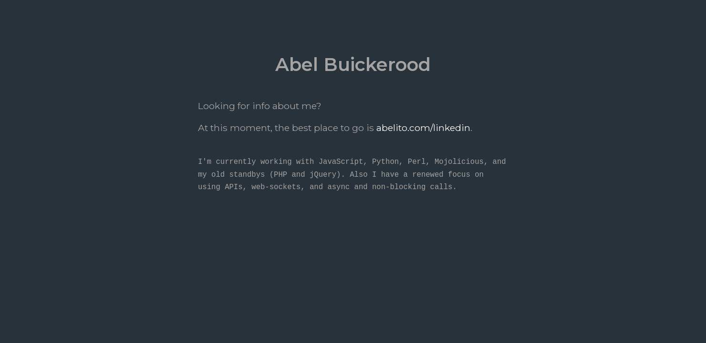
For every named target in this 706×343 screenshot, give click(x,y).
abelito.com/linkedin (423, 127)
